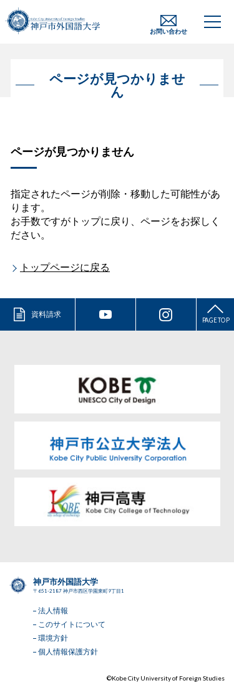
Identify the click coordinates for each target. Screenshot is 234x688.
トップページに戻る (65, 267)
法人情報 (53, 610)
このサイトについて (71, 624)
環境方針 (53, 638)
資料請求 (46, 314)
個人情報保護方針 (68, 651)
